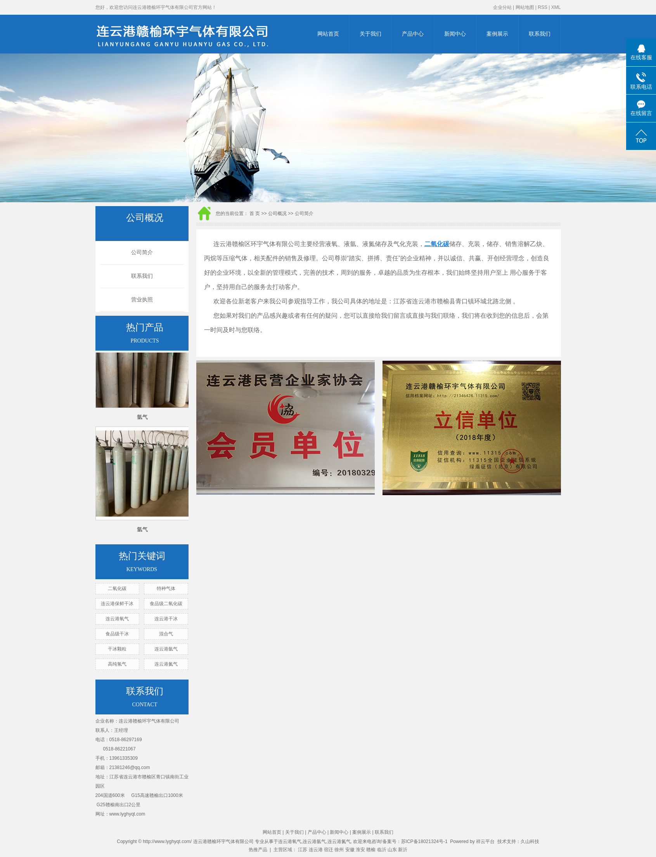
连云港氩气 (166, 649)
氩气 (142, 418)
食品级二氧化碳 (166, 603)
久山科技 (530, 841)
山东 (392, 849)
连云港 (316, 849)
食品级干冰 (117, 634)
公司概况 (277, 213)
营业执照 (142, 300)
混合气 (166, 634)
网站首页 (328, 34)
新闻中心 (455, 34)
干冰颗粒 (117, 649)
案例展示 (497, 34)
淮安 (360, 849)
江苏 (302, 849)
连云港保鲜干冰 (117, 603)
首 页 (254, 213)
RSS (542, 7)
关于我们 (370, 34)
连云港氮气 (166, 664)
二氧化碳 (117, 588)
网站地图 (525, 7)
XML (556, 7)
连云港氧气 (117, 618)
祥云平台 (485, 841)
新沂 (402, 849)
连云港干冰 (166, 618)
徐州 (339, 849)
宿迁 (328, 849)
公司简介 (142, 252)
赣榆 (371, 849)
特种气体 (166, 588)
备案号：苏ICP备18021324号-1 (415, 841)
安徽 (350, 849)
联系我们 (539, 34)
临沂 (381, 849)
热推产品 (258, 849)
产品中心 (413, 34)
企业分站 (502, 7)
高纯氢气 (117, 664)
